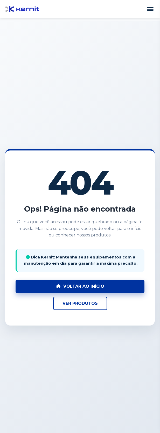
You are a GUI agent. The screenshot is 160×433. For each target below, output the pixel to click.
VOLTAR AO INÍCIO (80, 286)
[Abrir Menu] (150, 9)
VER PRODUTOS (80, 303)
